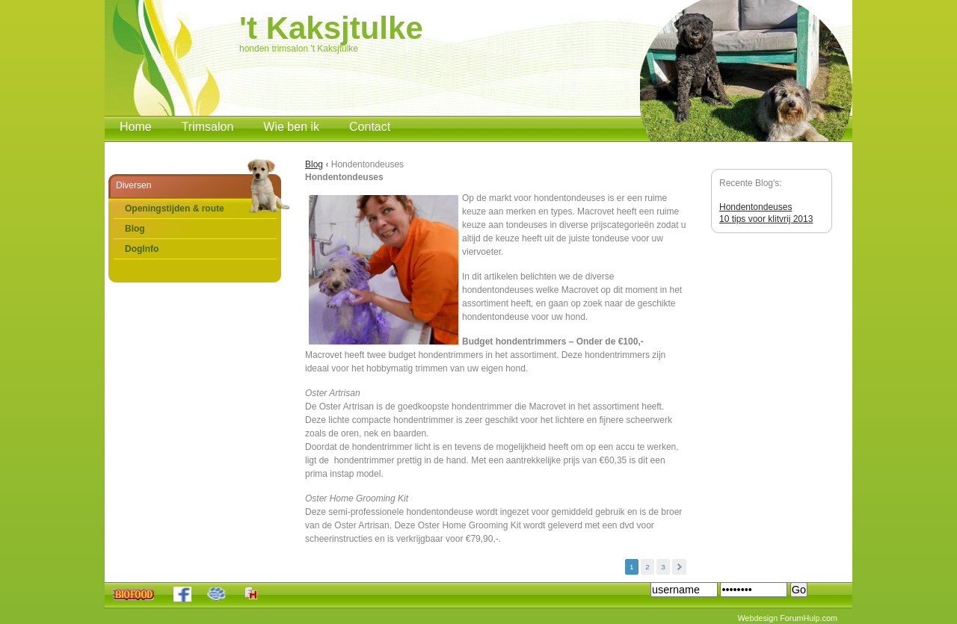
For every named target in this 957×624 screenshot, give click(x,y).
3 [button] (663, 567)
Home (136, 126)
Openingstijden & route (174, 208)
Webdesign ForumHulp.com (787, 618)
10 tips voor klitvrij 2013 (766, 219)
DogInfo (142, 249)
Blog (135, 228)
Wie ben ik (291, 126)
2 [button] (647, 567)
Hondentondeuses (755, 207)
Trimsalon (208, 126)
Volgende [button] (679, 567)
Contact (369, 126)
